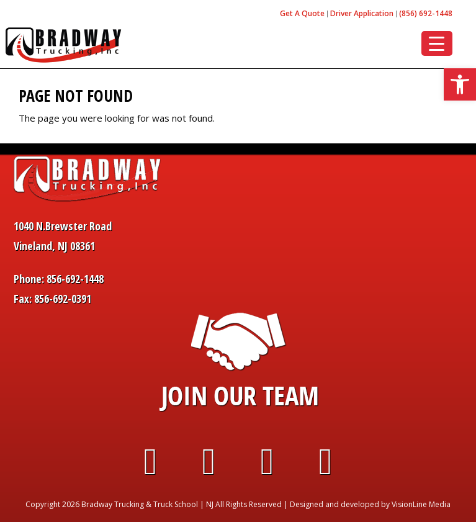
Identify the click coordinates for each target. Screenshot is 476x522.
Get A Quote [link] (302, 13)
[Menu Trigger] (436, 43)
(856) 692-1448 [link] (425, 13)
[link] (460, 84)
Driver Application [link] (361, 13)
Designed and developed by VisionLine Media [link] (370, 504)
